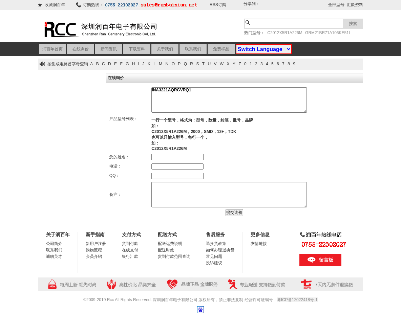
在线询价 (80, 49)
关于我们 (165, 49)
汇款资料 (355, 4)
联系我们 (193, 49)
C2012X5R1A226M (284, 32)
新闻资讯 (109, 49)
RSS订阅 (218, 4)
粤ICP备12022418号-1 (297, 299)
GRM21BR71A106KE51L (328, 32)
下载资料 (137, 49)
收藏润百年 (55, 4)
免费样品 (221, 49)
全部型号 (336, 4)
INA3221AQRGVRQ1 (229, 100)
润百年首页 (52, 49)
